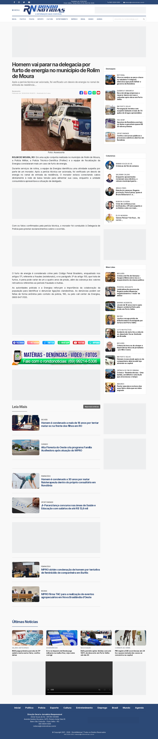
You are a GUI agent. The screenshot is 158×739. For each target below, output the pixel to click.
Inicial (14, 19)
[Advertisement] (120, 10)
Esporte (40, 19)
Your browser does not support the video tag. (79, 678)
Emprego (74, 19)
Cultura (50, 19)
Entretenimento (62, 19)
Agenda (99, 19)
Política (23, 19)
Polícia (31, 19)
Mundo (90, 19)
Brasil (83, 19)
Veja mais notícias (92, 407)
